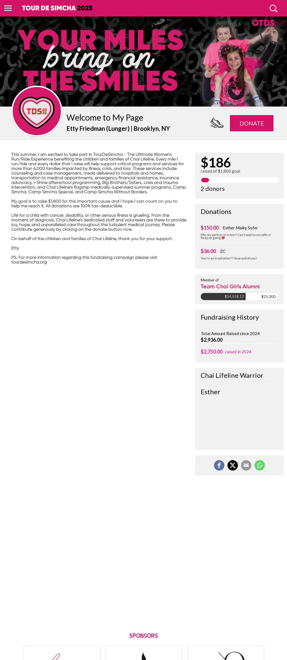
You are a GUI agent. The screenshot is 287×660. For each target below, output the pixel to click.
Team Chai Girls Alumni (230, 287)
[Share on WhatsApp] (259, 465)
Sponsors (143, 636)
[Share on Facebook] (219, 465)
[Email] (246, 465)
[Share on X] (232, 465)
